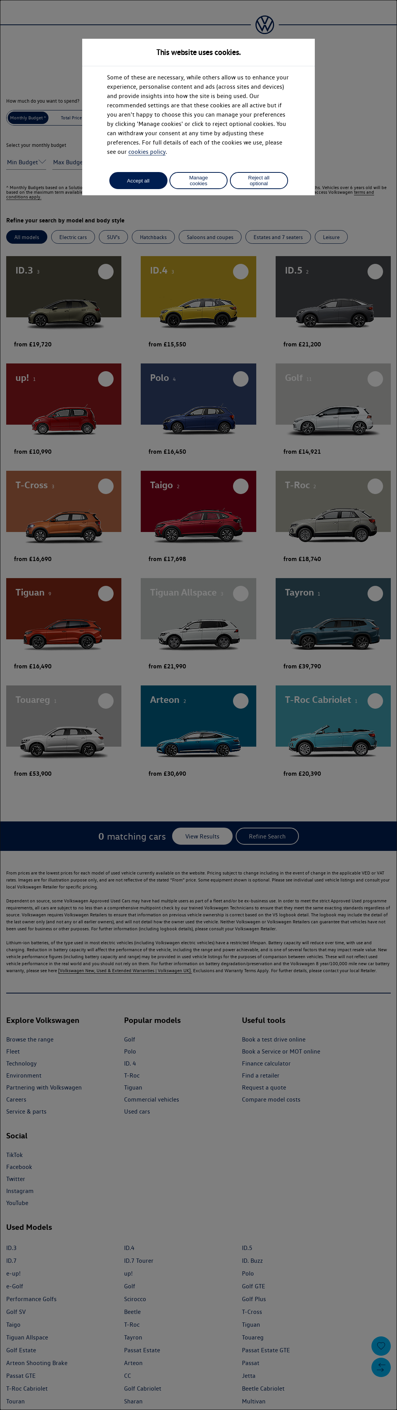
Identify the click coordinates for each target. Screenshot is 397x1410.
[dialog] (198, 705)
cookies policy (147, 151)
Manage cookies (198, 180)
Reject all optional (258, 180)
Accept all (138, 181)
